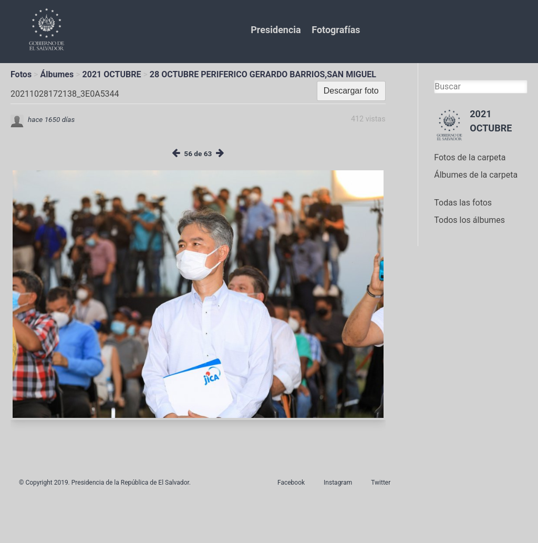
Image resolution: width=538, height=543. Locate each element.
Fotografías (336, 29)
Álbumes (57, 74)
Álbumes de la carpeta (476, 175)
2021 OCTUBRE (111, 74)
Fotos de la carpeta (469, 157)
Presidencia (276, 29)
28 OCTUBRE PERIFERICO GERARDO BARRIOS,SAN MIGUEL (263, 74)
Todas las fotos (463, 203)
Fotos (21, 74)
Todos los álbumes (469, 220)
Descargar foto (351, 90)
